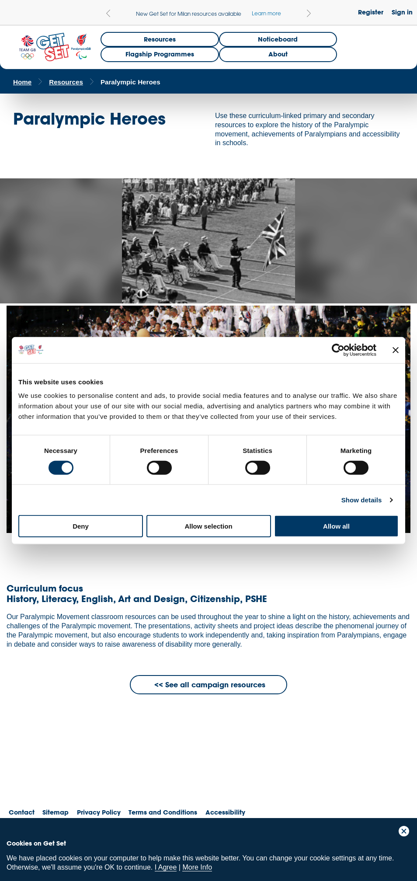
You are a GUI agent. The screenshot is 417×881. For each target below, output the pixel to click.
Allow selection (208, 526)
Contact (22, 812)
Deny (81, 526)
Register (370, 12)
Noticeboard (278, 39)
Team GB (24, 772)
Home (22, 82)
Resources (160, 39)
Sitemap (55, 812)
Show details (361, 499)
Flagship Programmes (159, 54)
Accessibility (225, 812)
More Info (197, 867)
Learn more (266, 13)
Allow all (336, 526)
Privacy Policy (99, 812)
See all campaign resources (215, 684)
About (278, 54)
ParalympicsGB (69, 770)
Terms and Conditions (163, 812)
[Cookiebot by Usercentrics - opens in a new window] (338, 349)
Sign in (402, 12)
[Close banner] (396, 350)
